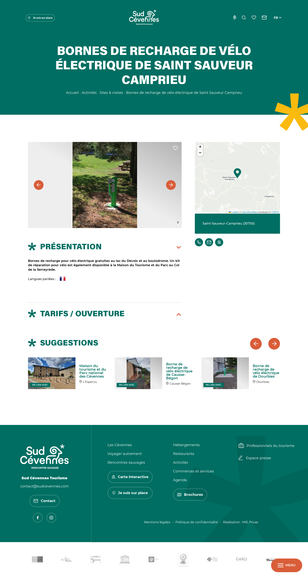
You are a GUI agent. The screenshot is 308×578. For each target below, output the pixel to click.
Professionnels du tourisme (266, 446)
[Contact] (264, 18)
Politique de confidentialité (196, 522)
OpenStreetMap (249, 212)
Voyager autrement (125, 454)
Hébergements (186, 445)
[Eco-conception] (234, 18)
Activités (180, 462)
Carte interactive (130, 477)
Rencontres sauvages (126, 462)
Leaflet (233, 212)
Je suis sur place (40, 17)
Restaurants (183, 454)
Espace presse (255, 458)
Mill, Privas (250, 522)
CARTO (275, 212)
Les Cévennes (120, 445)
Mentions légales (157, 522)
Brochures (190, 495)
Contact (44, 501)
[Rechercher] (244, 18)
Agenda (180, 480)
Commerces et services (193, 471)
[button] (237, 173)
